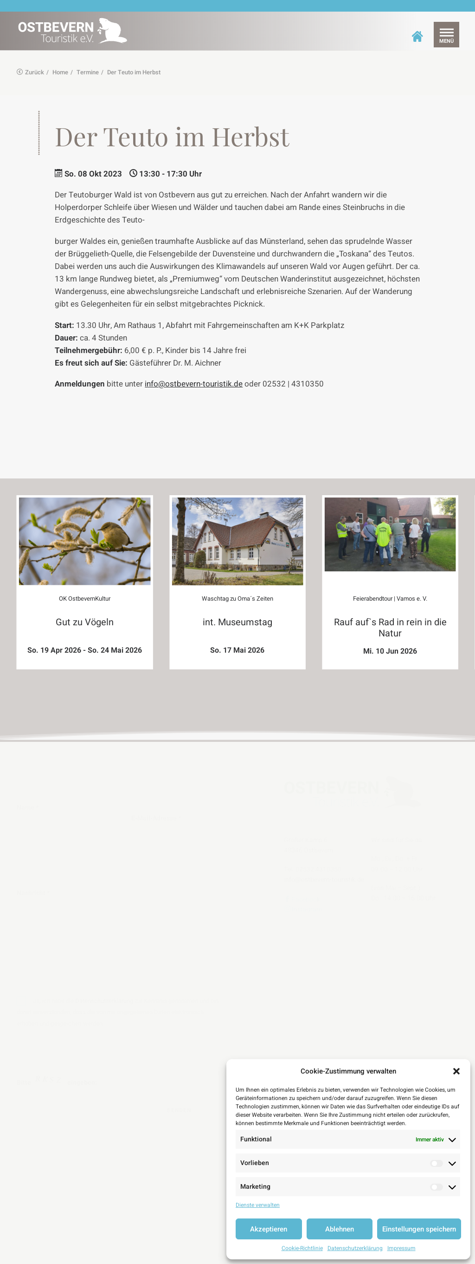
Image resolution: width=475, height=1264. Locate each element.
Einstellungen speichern (419, 1229)
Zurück (30, 72)
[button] (456, 1071)
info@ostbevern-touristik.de (194, 384)
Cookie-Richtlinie (302, 1248)
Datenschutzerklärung (355, 1248)
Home (60, 72)
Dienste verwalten (258, 1205)
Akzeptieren (268, 1229)
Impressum (401, 1248)
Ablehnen (339, 1229)
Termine (88, 72)
